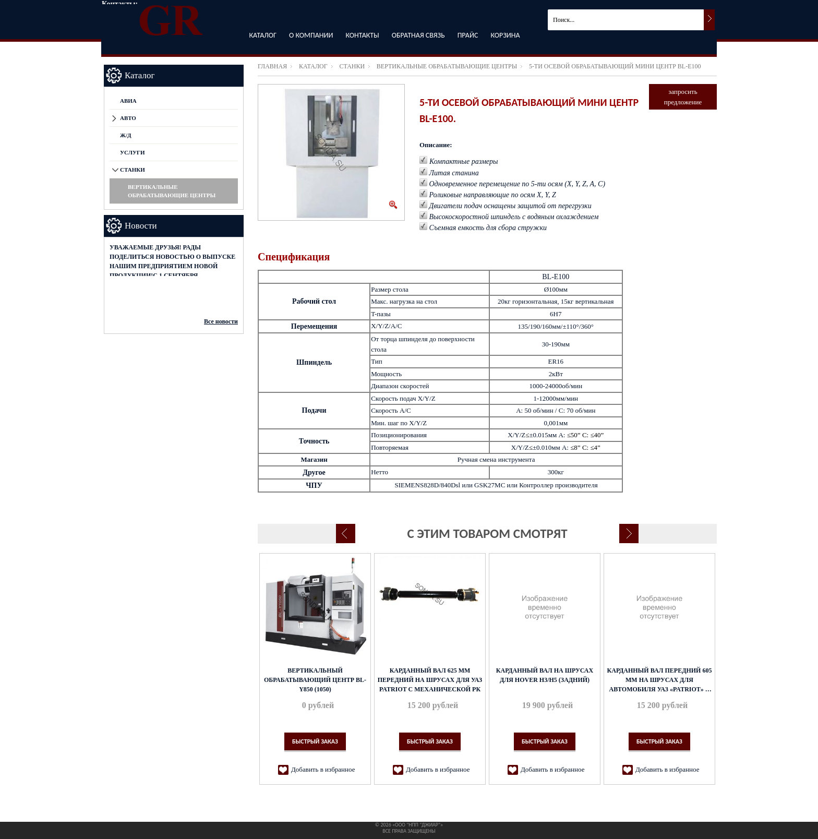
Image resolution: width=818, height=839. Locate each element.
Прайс (468, 35)
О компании (311, 35)
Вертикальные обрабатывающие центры (447, 66)
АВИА (128, 101)
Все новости (221, 321)
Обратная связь (418, 35)
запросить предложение (683, 97)
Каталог (262, 35)
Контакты (362, 35)
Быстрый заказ (315, 741)
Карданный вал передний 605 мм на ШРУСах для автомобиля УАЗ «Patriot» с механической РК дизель (659, 680)
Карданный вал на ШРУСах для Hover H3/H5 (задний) (544, 675)
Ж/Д (125, 135)
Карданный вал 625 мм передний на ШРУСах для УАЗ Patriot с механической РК (430, 680)
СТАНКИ (352, 66)
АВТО (128, 118)
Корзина (505, 35)
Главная (272, 66)
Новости (141, 226)
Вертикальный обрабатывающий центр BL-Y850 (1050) (315, 680)
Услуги (132, 152)
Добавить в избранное (323, 769)
